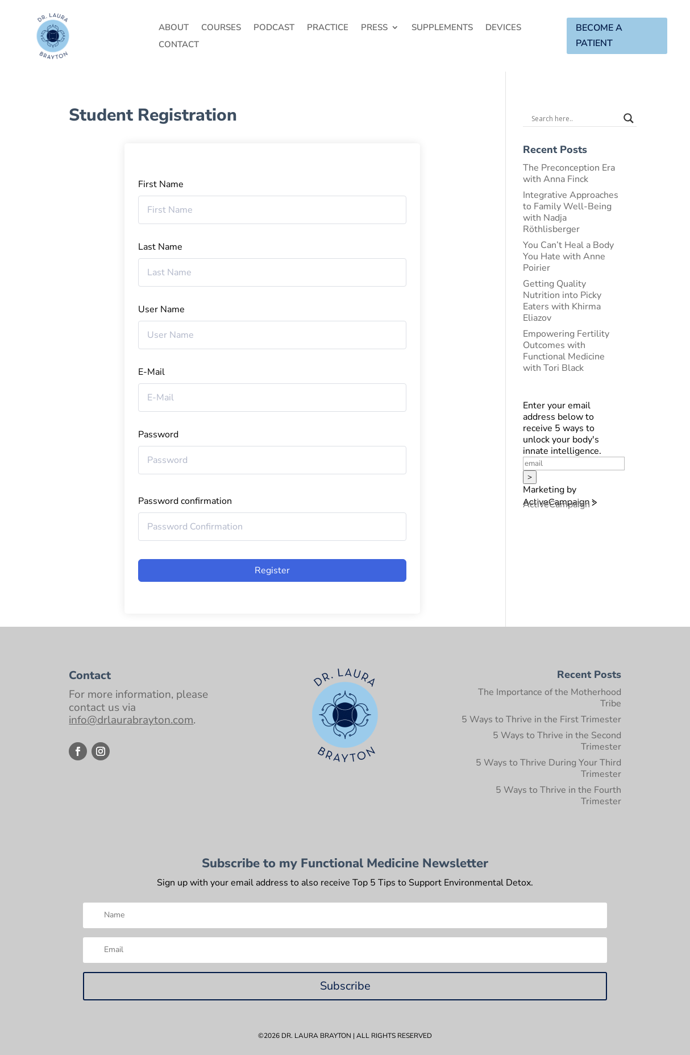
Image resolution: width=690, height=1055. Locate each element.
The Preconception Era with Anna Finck (569, 173)
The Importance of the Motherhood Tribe (549, 698)
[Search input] (574, 118)
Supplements (442, 28)
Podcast (273, 28)
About (174, 28)
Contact (179, 45)
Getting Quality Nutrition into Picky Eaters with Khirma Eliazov (562, 301)
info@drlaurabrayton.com (131, 720)
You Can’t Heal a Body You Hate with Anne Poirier (568, 256)
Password (158, 434)
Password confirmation (185, 501)
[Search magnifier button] (629, 118)
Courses (221, 28)
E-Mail (151, 372)
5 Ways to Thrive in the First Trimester (541, 719)
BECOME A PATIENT (599, 35)
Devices (503, 28)
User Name (161, 309)
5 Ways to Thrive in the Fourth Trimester (558, 796)
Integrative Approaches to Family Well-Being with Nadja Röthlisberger (570, 212)
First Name (161, 184)
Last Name (160, 247)
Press (374, 28)
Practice (327, 28)
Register (272, 570)
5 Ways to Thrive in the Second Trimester (557, 741)
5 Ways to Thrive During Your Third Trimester (548, 768)
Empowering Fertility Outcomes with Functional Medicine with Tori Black (566, 351)
